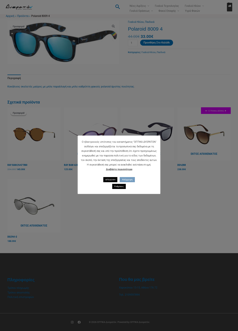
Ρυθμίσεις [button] (119, 186)
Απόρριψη (127, 179)
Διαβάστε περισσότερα (119, 169)
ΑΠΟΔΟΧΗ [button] (110, 179)
